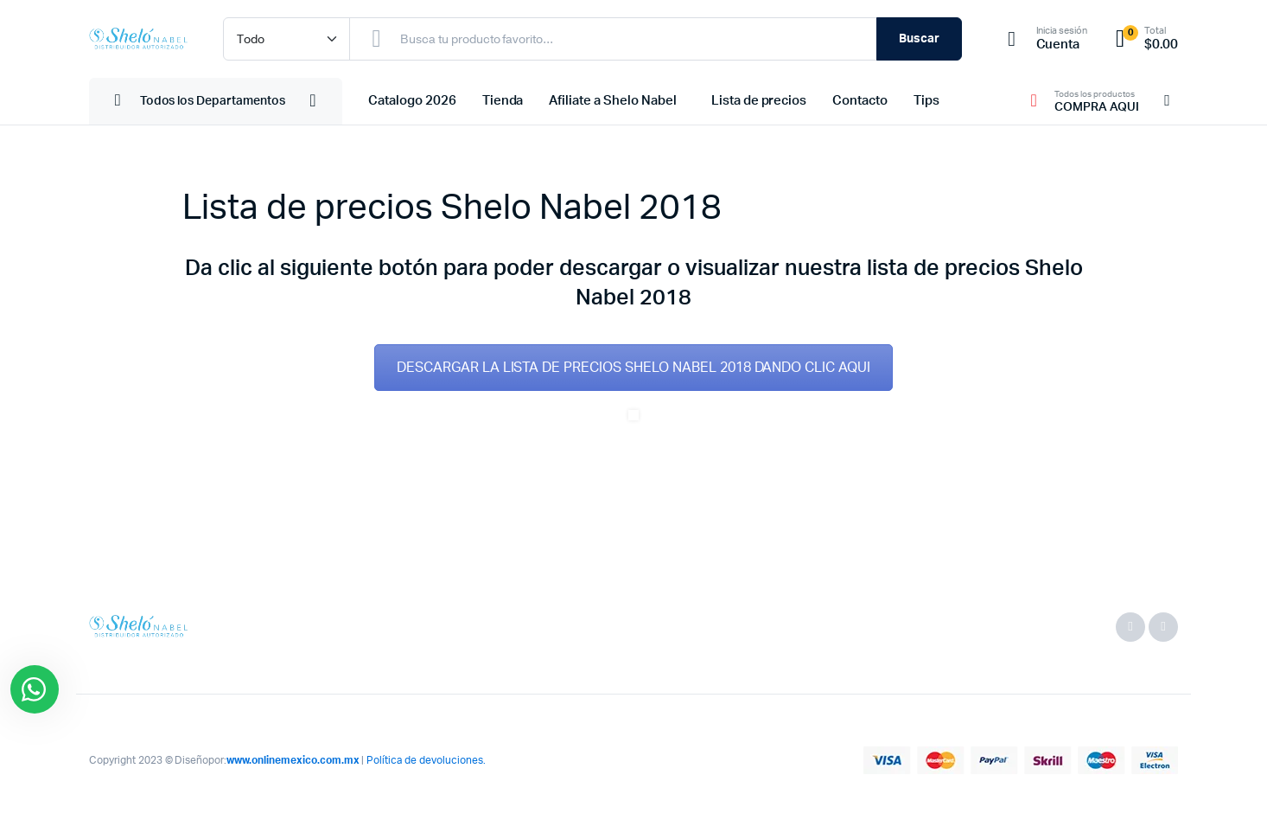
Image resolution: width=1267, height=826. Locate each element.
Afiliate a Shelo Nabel (612, 100)
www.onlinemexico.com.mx (292, 760)
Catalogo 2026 (412, 100)
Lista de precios (759, 100)
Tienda (503, 100)
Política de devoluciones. (425, 760)
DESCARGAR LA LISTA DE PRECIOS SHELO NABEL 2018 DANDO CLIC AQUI (633, 368)
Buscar (919, 39)
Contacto (860, 100)
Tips (926, 100)
